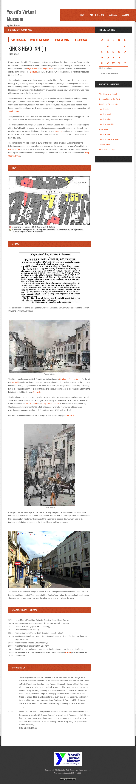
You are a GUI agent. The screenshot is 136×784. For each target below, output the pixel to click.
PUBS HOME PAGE (18, 39)
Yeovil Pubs (104, 109)
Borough (33, 72)
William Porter (31, 404)
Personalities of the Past (109, 99)
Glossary (126, 14)
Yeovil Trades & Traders (109, 139)
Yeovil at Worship (106, 124)
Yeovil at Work (105, 114)
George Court (47, 68)
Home (82, 14)
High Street (32, 68)
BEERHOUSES (81, 39)
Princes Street (75, 379)
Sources (113, 14)
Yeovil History (97, 14)
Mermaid (15, 382)
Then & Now (104, 144)
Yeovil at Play (105, 119)
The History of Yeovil (108, 94)
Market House (14, 149)
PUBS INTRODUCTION (39, 39)
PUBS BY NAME (62, 39)
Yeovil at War (104, 134)
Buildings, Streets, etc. (108, 104)
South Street (13, 111)
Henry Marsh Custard (50, 404)
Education (103, 129)
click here (70, 415)
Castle (68, 652)
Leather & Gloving (107, 149)
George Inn (37, 392)
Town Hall (59, 131)
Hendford (63, 379)
